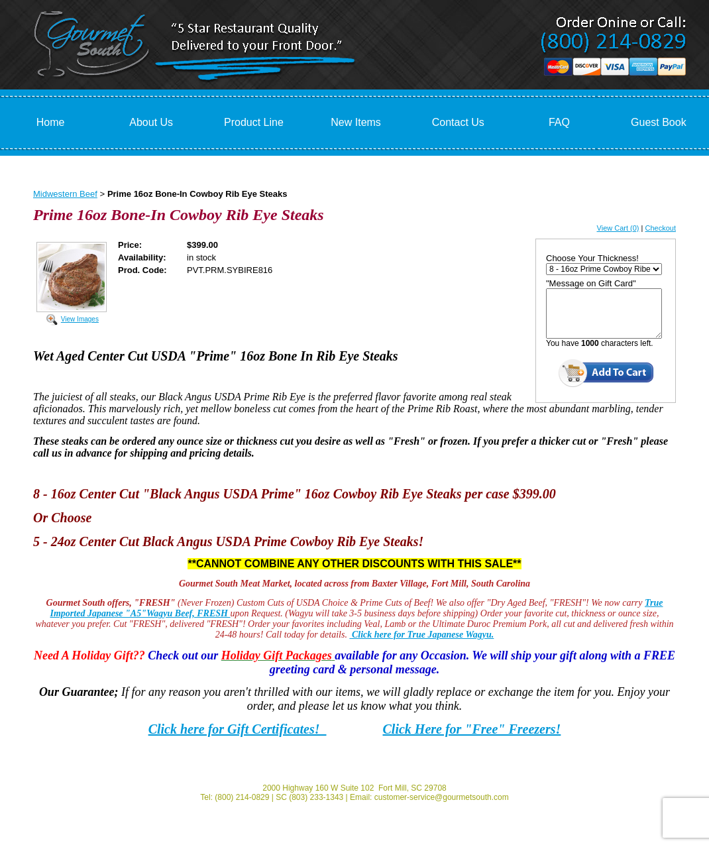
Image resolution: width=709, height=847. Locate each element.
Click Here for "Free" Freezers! (472, 729)
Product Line (254, 122)
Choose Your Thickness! (592, 258)
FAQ (559, 122)
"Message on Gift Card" (591, 283)
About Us (151, 122)
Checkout (660, 228)
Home (50, 122)
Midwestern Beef (65, 194)
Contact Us (458, 122)
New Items (356, 122)
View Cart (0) (618, 228)
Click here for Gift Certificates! (237, 729)
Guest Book (658, 122)
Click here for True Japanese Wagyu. (421, 635)
